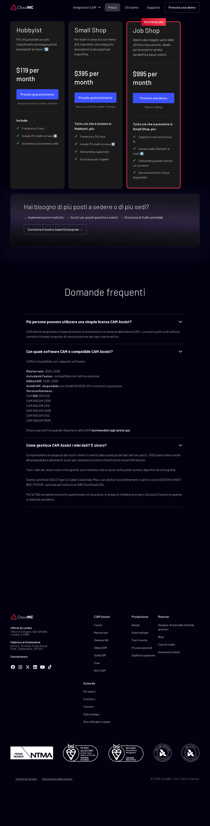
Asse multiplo (140, 632)
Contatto (89, 699)
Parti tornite (139, 640)
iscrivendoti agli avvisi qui (111, 430)
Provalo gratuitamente (37, 94)
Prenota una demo (182, 7)
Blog (161, 637)
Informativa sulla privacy (57, 778)
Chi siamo (132, 7)
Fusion (98, 625)
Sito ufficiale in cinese (96, 721)
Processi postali (142, 647)
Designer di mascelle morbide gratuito (176, 627)
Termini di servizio (26, 778)
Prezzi (112, 7)
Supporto (153, 7)
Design (136, 625)
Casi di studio (166, 644)
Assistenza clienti (169, 652)
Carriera (88, 706)
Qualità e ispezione (143, 655)
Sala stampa (91, 714)
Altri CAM (99, 670)
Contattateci (19, 656)
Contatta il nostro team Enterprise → (55, 229)
